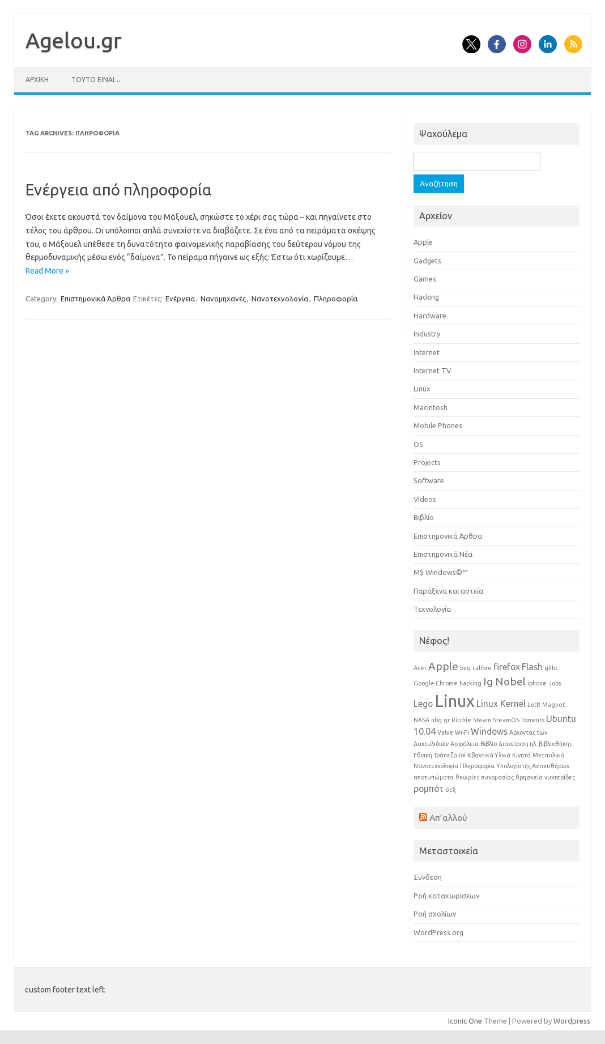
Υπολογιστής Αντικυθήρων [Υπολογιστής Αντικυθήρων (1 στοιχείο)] (532, 765)
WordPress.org (438, 932)
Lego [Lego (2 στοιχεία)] (423, 703)
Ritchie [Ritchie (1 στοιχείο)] (461, 720)
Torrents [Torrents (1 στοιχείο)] (532, 720)
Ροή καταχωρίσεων (446, 896)
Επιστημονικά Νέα (443, 554)
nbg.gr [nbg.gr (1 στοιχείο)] (440, 720)
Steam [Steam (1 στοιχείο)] (482, 720)
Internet (427, 352)
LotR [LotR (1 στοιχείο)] (533, 704)
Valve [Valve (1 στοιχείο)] (445, 732)
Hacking (426, 297)
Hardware (430, 315)
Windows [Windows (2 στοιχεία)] (489, 731)
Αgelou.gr (73, 40)
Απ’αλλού (448, 817)
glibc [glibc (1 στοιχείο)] (551, 667)
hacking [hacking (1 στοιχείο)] (470, 683)
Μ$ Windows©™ (441, 572)
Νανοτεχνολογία (280, 298)
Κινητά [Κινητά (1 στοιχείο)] (521, 755)
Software (429, 480)
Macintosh (431, 407)
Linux (422, 389)
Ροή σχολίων (435, 914)
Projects (427, 462)
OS (418, 444)
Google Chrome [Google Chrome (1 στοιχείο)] (436, 683)
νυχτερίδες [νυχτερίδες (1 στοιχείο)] (559, 777)
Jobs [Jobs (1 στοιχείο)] (554, 683)
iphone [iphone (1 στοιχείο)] (537, 683)
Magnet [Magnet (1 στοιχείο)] (553, 704)
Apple (423, 242)
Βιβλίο (424, 517)
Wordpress (571, 1021)
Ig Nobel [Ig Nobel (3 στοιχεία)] (504, 681)
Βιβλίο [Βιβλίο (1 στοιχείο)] (488, 743)
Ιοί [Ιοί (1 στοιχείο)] (462, 755)
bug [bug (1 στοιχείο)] (465, 667)
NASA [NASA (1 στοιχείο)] (421, 720)
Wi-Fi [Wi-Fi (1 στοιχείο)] (462, 732)
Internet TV (432, 370)
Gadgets (427, 261)
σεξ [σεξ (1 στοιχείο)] (450, 789)
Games (425, 279)
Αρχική (37, 79)
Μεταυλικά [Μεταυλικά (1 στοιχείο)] (548, 755)
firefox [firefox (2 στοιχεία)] (506, 667)
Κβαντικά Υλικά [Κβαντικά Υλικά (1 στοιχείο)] (488, 755)
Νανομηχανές (223, 298)
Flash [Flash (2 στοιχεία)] (532, 667)
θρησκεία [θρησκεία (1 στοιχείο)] (529, 777)
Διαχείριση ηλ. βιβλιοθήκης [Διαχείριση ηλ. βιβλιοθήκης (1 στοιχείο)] (535, 743)
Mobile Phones (438, 425)
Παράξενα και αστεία (448, 591)
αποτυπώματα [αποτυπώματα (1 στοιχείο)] (434, 777)
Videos (425, 499)
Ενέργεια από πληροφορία (118, 189)
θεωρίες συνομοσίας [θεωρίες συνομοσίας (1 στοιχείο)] (484, 777)
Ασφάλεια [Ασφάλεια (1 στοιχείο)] (464, 743)
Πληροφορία (335, 298)
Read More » (47, 270)
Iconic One (465, 1021)
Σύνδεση (428, 877)
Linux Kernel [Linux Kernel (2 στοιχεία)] (501, 703)
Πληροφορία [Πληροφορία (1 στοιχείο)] (477, 765)
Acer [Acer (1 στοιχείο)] (420, 667)
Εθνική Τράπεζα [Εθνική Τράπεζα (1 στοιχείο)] (435, 755)
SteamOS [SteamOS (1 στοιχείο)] (506, 720)
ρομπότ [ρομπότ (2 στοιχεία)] (429, 788)
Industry (427, 334)
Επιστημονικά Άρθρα (95, 298)
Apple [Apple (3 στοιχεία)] (443, 666)
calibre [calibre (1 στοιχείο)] (482, 667)
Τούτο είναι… (96, 79)
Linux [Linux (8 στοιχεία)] (454, 701)
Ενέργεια (180, 298)
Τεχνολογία (432, 609)
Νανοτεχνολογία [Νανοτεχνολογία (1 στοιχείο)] (436, 765)
